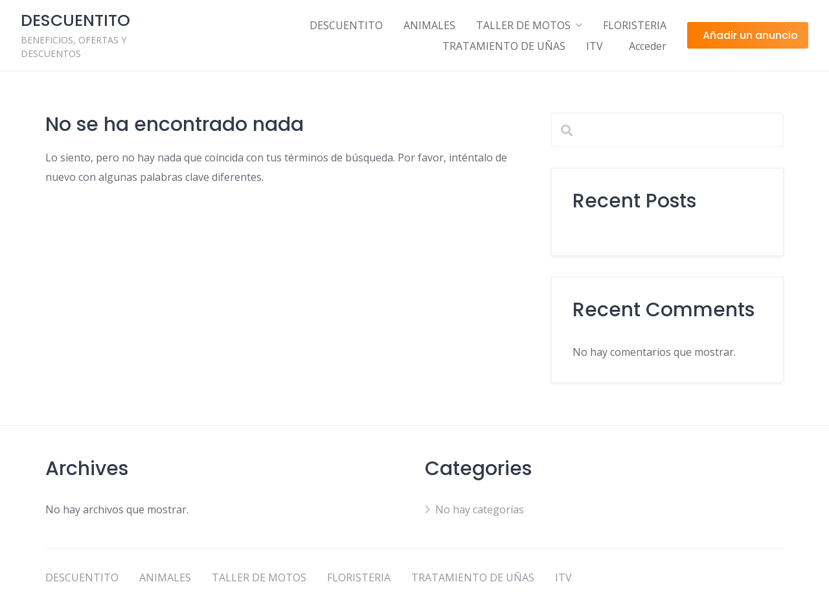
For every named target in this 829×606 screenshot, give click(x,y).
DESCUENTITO (346, 25)
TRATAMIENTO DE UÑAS (503, 46)
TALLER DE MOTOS (523, 25)
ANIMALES (429, 25)
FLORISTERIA (634, 25)
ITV (594, 46)
